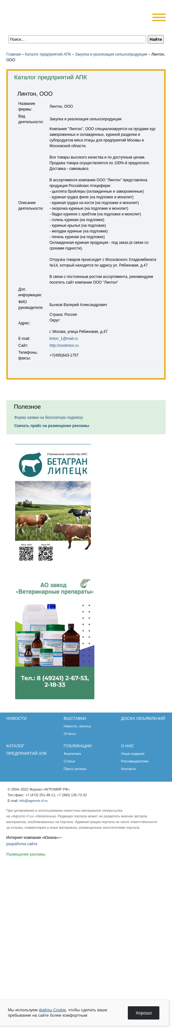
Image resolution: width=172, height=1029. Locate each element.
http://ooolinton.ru (64, 345)
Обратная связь (44, 26)
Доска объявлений (143, 718)
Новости (16, 718)
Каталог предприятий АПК (48, 54)
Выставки (75, 718)
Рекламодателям (135, 761)
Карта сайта (52, 26)
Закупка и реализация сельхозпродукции (111, 54)
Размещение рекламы (25, 854)
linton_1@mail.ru (64, 338)
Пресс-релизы (75, 769)
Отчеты (70, 734)
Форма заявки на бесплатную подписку (48, 417)
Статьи (69, 761)
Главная (13, 54)
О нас (127, 745)
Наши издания (133, 753)
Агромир (46, 14)
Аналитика (72, 753)
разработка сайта (21, 844)
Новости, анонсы (77, 726)
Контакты (128, 769)
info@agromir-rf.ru (33, 801)
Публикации (78, 745)
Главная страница (35, 26)
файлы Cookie (52, 1010)
